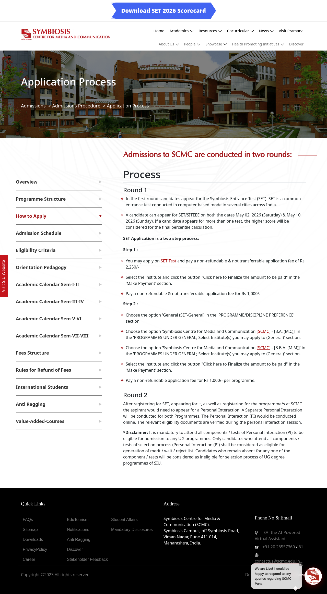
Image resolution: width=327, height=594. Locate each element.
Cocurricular (240, 31)
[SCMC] (264, 331)
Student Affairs (124, 519)
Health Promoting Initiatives (258, 44)
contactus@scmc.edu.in (277, 561)
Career (29, 559)
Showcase (216, 44)
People (192, 44)
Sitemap (30, 529)
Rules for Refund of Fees (43, 370)
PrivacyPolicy (35, 549)
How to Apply (31, 216)
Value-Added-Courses (40, 421)
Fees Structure (32, 353)
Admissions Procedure (76, 106)
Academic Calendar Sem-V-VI (48, 319)
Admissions (33, 106)
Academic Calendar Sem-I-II (47, 284)
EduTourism (77, 519)
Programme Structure (41, 199)
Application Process (128, 106)
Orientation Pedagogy (41, 267)
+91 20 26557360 (278, 547)
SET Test (168, 261)
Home (159, 30)
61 (301, 547)
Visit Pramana (291, 30)
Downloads (33, 539)
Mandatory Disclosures (132, 529)
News (266, 31)
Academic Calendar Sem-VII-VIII (52, 336)
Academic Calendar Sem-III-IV (50, 301)
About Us (169, 44)
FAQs (28, 519)
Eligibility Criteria (36, 250)
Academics (181, 31)
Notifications (78, 529)
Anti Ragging (30, 404)
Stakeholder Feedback (87, 559)
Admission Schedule (39, 233)
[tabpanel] (214, 287)
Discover (296, 44)
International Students (42, 387)
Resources (210, 31)
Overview (27, 182)
